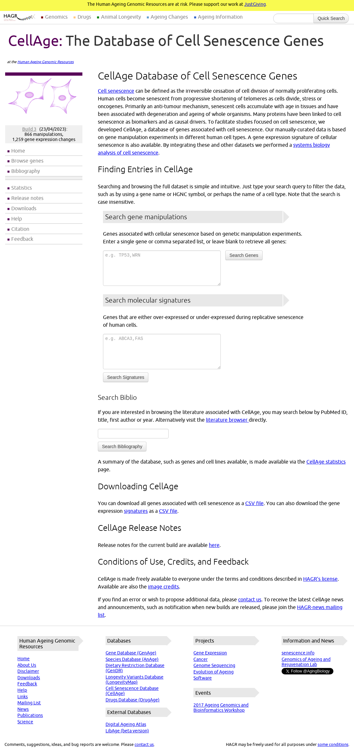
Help (16, 218)
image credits (163, 586)
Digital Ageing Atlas (126, 724)
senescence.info (298, 652)
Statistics (21, 188)
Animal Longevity (121, 17)
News (23, 709)
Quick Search (331, 18)
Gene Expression (210, 652)
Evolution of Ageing (213, 671)
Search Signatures (125, 377)
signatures (136, 511)
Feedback (22, 239)
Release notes (27, 198)
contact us (249, 599)
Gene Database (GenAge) (131, 652)
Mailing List (29, 702)
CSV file (254, 503)
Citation (20, 229)
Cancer (200, 659)
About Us (26, 665)
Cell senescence (116, 91)
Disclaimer (28, 671)
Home (18, 151)
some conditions (333, 744)
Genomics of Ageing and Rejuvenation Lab (306, 662)
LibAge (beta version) (127, 730)
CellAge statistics (326, 462)
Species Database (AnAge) (132, 659)
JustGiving (255, 4)
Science (25, 721)
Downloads (23, 208)
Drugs (84, 17)
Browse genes (27, 161)
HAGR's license (320, 579)
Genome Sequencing (214, 665)
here (214, 545)
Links (22, 696)
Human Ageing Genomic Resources (45, 62)
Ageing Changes (169, 17)
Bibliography (25, 171)
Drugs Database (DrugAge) (133, 699)
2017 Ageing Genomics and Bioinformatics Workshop (220, 707)
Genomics (56, 17)
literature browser (227, 420)
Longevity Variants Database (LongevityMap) (134, 679)
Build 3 (29, 129)
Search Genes (243, 255)
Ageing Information (220, 17)
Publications (30, 715)
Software (202, 678)
